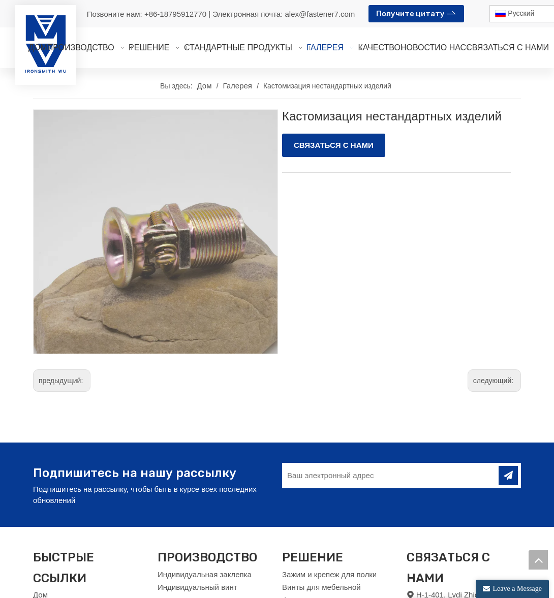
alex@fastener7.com (320, 14)
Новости (48, 582)
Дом (40, 556)
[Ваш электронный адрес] (389, 437)
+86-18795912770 (176, 14)
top (538, 560)
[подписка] (508, 437)
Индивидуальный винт (197, 548)
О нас (43, 569)
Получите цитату (416, 12)
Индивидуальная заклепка (205, 535)
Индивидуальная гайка (198, 587)
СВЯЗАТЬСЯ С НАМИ (334, 145)
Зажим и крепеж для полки (329, 535)
